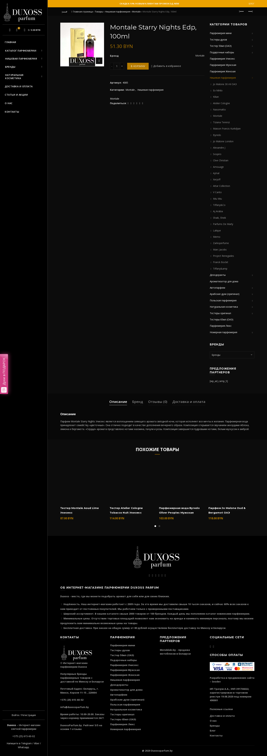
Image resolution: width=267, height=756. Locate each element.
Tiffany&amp (220, 268)
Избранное (18, 28)
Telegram (26, 743)
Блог (251, 3)
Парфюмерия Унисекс (222, 58)
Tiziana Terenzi (221, 122)
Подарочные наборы (222, 52)
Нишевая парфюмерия (21, 58)
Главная (10, 42)
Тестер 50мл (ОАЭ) (221, 45)
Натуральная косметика (14, 76)
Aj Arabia (218, 211)
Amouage (218, 166)
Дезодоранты (218, 275)
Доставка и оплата (19, 86)
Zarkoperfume (221, 243)
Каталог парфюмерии (20, 50)
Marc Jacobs (220, 249)
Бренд (137, 401)
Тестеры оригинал (220, 313)
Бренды (10, 66)
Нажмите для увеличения (99, 61)
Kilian (216, 96)
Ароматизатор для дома (224, 281)
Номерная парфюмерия (223, 332)
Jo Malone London (223, 141)
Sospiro (217, 154)
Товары (99, 11)
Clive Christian (220, 160)
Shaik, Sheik (219, 217)
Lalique (217, 230)
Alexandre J (219, 147)
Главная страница (83, 11)
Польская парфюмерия (223, 300)
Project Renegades (223, 255)
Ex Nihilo (218, 90)
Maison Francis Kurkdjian (227, 128)
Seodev (216, 681)
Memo (216, 236)
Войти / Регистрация (24, 715)
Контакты (12, 111)
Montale (136, 11)
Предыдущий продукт (242, 11)
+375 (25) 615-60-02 (23, 736)
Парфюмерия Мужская (223, 65)
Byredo (217, 135)
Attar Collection (221, 186)
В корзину (138, 66)
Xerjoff (216, 179)
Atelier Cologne (221, 103)
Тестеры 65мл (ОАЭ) (221, 319)
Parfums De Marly (223, 224)
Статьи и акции (16, 94)
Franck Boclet (220, 262)
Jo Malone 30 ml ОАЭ (225, 84)
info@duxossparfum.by (74, 707)
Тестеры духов (218, 39)
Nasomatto (219, 109)
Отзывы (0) (157, 401)
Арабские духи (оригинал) (224, 294)
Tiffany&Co (219, 205)
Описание (118, 401)
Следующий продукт (250, 11)
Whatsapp (23, 747)
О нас (9, 103)
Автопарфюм (217, 287)
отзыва (77, 729)
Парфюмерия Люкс (221, 325)
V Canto (217, 192)
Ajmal (216, 173)
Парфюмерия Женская (222, 71)
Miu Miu (217, 198)
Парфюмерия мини (221, 33)
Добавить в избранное (167, 66)
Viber (36, 743)
